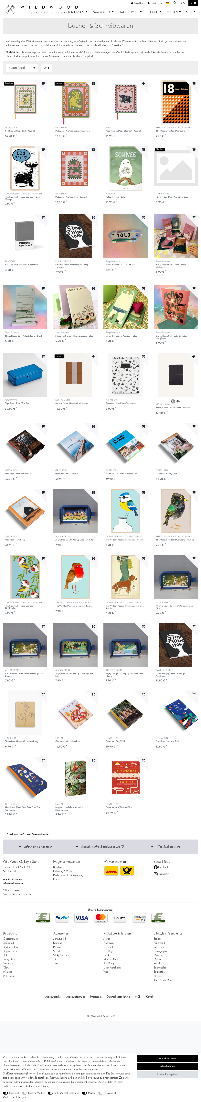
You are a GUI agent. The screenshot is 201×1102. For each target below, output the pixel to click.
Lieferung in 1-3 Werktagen (38, 846)
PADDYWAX (20, 129)
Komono (57, 943)
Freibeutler (109, 947)
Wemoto (7, 971)
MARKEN (172, 12)
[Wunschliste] (183, 3)
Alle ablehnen (167, 1066)
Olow (6, 967)
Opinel (157, 959)
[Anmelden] (137, 3)
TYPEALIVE (121, 402)
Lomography (160, 951)
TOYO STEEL (17, 402)
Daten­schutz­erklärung (118, 996)
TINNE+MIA (21, 740)
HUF (5, 955)
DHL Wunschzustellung (66, 1093)
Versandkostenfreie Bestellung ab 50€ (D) (102, 846)
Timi (55, 963)
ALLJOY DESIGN (74, 538)
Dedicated (8, 943)
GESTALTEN (18, 472)
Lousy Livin (9, 959)
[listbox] (125, 102)
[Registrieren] (154, 3)
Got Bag (107, 951)
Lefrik (106, 955)
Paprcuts (57, 947)
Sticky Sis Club (61, 955)
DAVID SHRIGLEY (75, 265)
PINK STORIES (172, 195)
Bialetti (157, 938)
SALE (189, 12)
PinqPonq (108, 963)
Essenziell (14, 1093)
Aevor (106, 938)
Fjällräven (108, 943)
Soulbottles (159, 971)
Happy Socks (10, 951)
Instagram (163, 874)
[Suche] (175, 3)
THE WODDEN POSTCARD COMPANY (174, 129)
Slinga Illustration (120, 263)
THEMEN (152, 12)
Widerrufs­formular (75, 996)
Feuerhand (159, 943)
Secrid (56, 951)
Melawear (8, 963)
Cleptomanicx (10, 938)
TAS (55, 959)
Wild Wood (9, 976)
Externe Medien (36, 1093)
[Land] (167, 3)
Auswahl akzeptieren (167, 1074)
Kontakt (57, 879)
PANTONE (21, 263)
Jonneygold (59, 938)
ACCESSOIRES (102, 12)
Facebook (163, 867)
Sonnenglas (160, 967)
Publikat (158, 963)
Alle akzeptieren (167, 1058)
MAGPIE (75, 807)
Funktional (110, 1093)
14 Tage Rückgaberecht (167, 846)
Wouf (106, 971)
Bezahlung (58, 867)
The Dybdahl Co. (163, 980)
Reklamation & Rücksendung (68, 875)
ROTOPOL (116, 195)
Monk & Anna (110, 959)
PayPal (91, 1093)
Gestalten (159, 947)
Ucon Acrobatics (112, 967)
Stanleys (158, 976)
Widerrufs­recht (52, 996)
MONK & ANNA (71, 402)
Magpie (158, 955)
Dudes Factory (10, 947)
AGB (138, 996)
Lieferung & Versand (63, 871)
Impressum (95, 996)
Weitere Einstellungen (14, 1097)
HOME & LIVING (129, 12)
